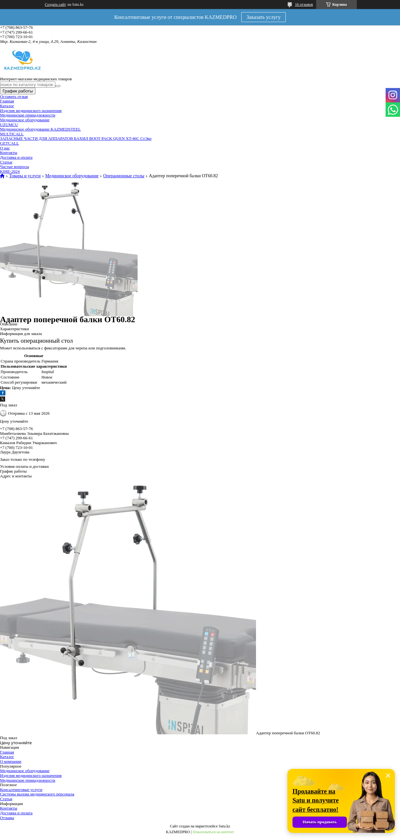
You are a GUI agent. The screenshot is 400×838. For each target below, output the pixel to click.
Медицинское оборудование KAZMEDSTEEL (40, 129)
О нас (5, 148)
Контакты (8, 152)
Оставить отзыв (14, 96)
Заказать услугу (263, 17)
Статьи (6, 162)
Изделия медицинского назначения (31, 110)
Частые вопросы (14, 166)
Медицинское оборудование (25, 119)
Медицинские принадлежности (27, 115)
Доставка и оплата (16, 157)
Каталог (7, 105)
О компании (10, 761)
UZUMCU (9, 124)
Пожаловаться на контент (213, 832)
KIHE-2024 (10, 171)
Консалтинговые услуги (21, 789)
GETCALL (9, 143)
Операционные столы (123, 176)
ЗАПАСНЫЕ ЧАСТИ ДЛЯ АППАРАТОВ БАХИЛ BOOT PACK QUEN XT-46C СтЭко (75, 138)
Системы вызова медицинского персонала (37, 794)
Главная (7, 101)
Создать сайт (55, 4)
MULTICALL (12, 134)
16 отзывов (304, 4)
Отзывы (7, 817)
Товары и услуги (24, 176)
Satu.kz (224, 826)
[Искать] (57, 86)
